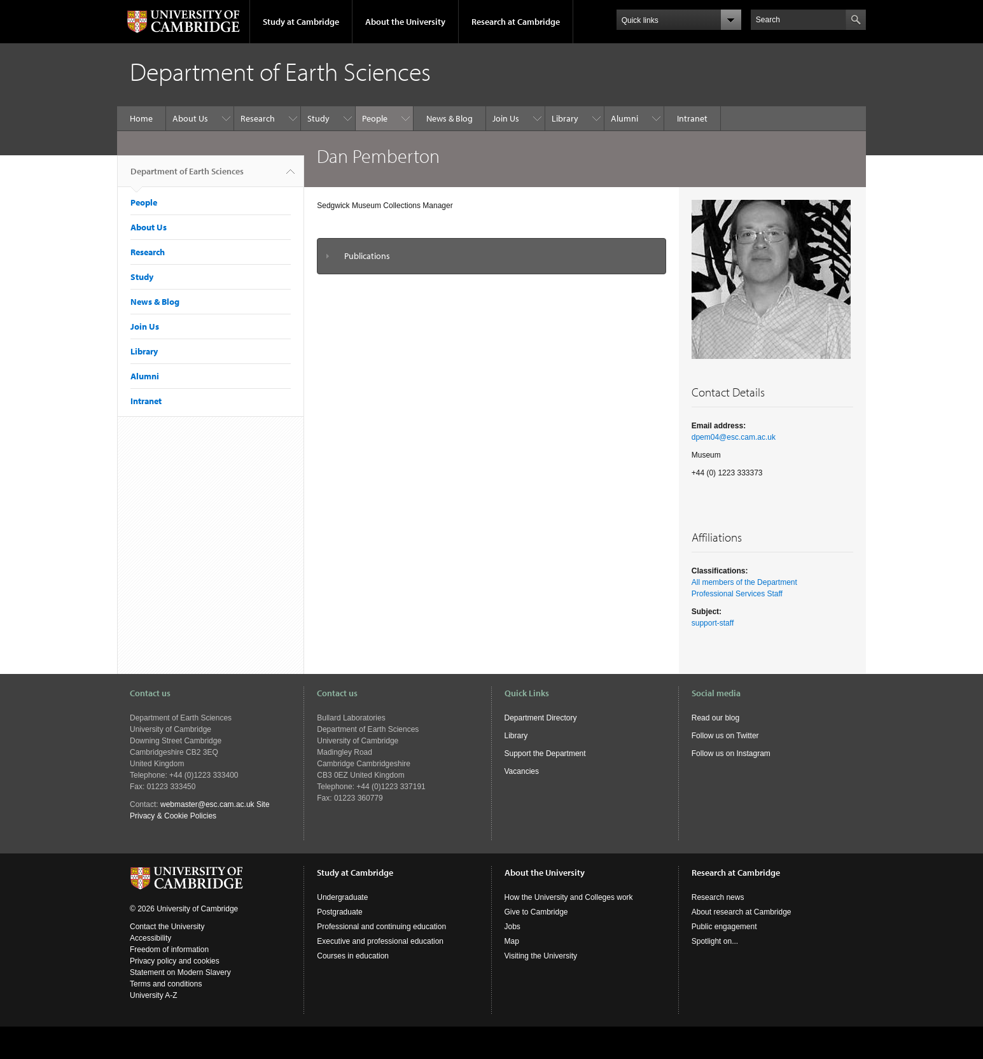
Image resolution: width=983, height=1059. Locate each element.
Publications (367, 256)
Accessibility (150, 938)
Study (318, 118)
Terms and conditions (166, 983)
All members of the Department (744, 582)
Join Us (505, 118)
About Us (190, 118)
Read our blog (715, 717)
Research (258, 118)
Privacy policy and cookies (175, 961)
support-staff (713, 623)
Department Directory (541, 717)
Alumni (624, 118)
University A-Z (154, 995)
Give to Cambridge (536, 912)
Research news (718, 897)
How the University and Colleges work (569, 897)
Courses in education (353, 955)
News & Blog (449, 118)
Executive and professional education (380, 941)
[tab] (491, 256)
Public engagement (724, 926)
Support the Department (545, 753)
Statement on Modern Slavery (180, 972)
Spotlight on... (715, 941)
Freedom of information (169, 949)
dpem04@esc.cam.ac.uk (734, 437)
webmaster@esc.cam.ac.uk (207, 804)
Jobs (512, 926)
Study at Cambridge (301, 21)
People (374, 118)
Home (141, 118)
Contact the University (167, 926)
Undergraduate (342, 897)
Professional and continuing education (381, 926)
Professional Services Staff (737, 593)
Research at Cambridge (515, 21)
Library (565, 118)
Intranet (692, 118)
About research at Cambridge (741, 912)
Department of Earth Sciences (187, 176)
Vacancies (522, 771)
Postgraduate (339, 912)
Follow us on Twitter (725, 735)
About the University (405, 21)
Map (512, 941)
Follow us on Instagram (731, 753)
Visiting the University (541, 955)
